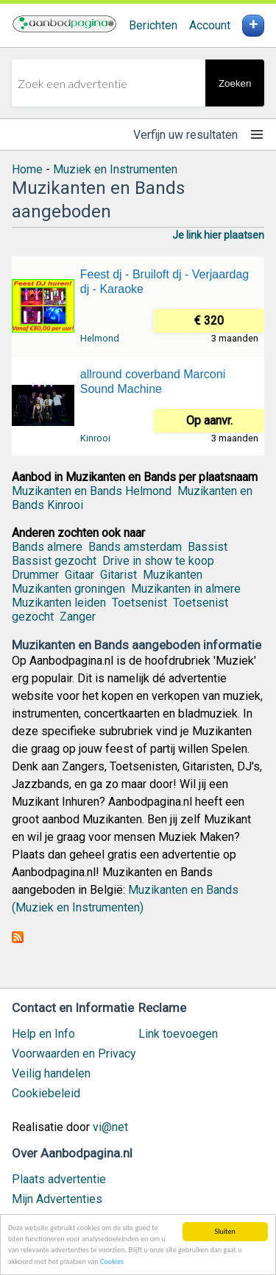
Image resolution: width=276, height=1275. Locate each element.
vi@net (110, 1127)
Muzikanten (172, 575)
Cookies (112, 1262)
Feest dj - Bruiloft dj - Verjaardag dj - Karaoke (164, 281)
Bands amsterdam (135, 547)
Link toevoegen (178, 1034)
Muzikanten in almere (186, 589)
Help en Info (43, 1034)
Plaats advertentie (59, 1179)
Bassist (207, 547)
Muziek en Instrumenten (115, 169)
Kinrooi (95, 438)
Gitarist (118, 575)
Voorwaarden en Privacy (74, 1054)
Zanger (78, 617)
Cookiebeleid (46, 1093)
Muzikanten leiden (59, 603)
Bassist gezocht (54, 561)
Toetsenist (139, 603)
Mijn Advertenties (57, 1199)
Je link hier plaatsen (218, 235)
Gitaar (79, 575)
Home (27, 169)
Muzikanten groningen (68, 589)
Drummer (35, 575)
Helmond (99, 338)
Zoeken (235, 83)
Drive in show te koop (158, 561)
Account (209, 25)
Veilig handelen (51, 1073)
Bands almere (47, 547)
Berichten (153, 25)
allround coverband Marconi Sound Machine (152, 381)
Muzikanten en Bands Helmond (91, 491)
